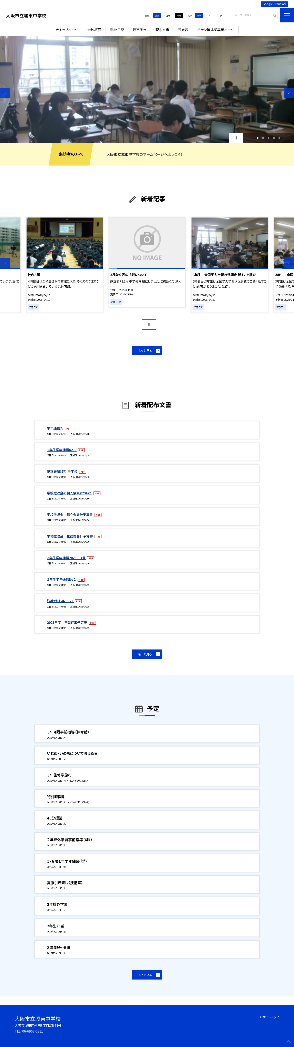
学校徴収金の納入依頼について (69, 492)
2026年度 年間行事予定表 (67, 622)
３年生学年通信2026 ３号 (66, 557)
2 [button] (263, 138)
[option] (147, 89)
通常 (157, 15)
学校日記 (117, 29)
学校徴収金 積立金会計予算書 (70, 514)
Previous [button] (5, 93)
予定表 (183, 29)
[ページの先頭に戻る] (289, 1042)
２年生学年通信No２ (62, 579)
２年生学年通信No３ (62, 449)
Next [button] (289, 93)
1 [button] (257, 138)
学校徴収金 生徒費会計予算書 (70, 536)
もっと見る (145, 350)
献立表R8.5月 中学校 (62, 471)
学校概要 (94, 29)
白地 (168, 15)
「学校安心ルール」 (60, 600)
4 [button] (274, 138)
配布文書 (162, 29)
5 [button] (279, 138)
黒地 (179, 15)
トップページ (69, 29)
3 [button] (269, 138)
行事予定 (140, 29)
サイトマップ (270, 1016)
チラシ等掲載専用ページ (215, 29)
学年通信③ (55, 428)
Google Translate (275, 4)
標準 (199, 15)
